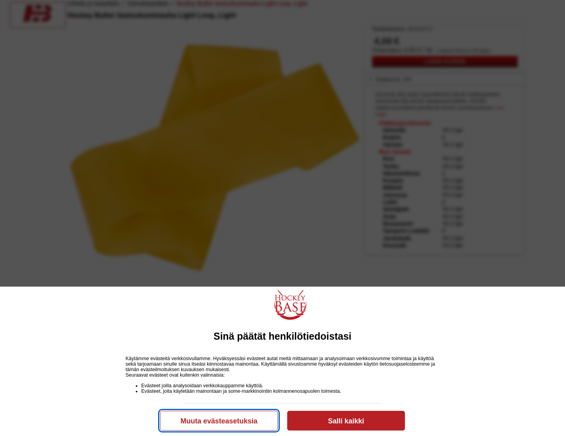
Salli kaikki (346, 421)
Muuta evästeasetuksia (218, 421)
